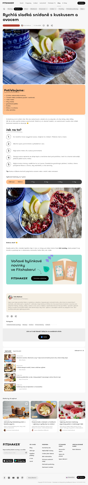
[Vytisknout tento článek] (47, 25)
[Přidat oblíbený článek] (43, 25)
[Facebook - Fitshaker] (4, 477)
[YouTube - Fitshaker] (13, 477)
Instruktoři (43, 3)
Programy (28, 3)
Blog (59, 3)
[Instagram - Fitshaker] (9, 477)
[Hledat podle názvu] (4, 9)
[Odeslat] (26, 453)
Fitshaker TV (52, 3)
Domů (21, 3)
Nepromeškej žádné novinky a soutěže (14, 450)
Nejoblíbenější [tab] (17, 351)
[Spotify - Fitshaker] (18, 477)
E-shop (64, 3)
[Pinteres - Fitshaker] (22, 477)
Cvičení (35, 3)
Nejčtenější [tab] (8, 351)
